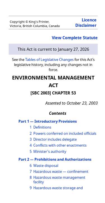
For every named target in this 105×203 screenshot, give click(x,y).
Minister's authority (49, 151)
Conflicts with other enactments (60, 145)
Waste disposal (45, 165)
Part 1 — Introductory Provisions (47, 121)
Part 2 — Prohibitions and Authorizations (54, 159)
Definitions (42, 127)
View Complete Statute (75, 37)
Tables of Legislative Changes (49, 59)
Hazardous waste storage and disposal (58, 190)
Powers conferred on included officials (64, 133)
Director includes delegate (55, 139)
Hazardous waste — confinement (60, 171)
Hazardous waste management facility (59, 179)
